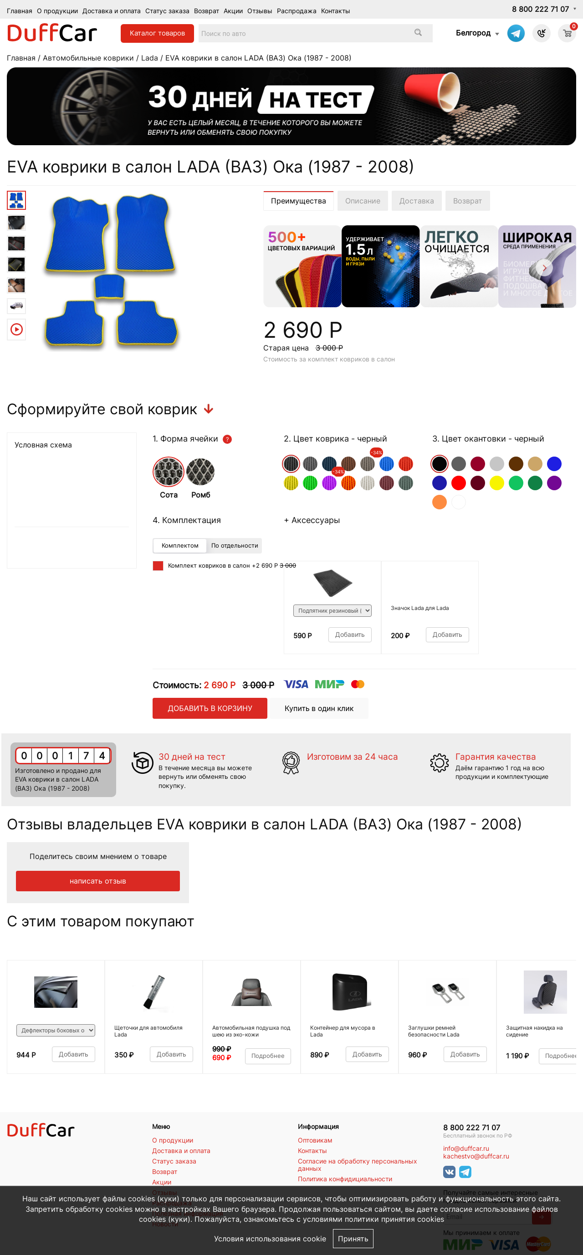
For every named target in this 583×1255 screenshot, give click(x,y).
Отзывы (259, 11)
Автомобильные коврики (88, 57)
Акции (233, 11)
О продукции (57, 11)
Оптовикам (315, 1140)
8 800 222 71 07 (540, 9)
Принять (353, 1238)
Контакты (335, 11)
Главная (19, 11)
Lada (149, 57)
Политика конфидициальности (345, 1179)
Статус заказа (167, 11)
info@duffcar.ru (466, 1148)
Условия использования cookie (270, 1238)
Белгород (473, 32)
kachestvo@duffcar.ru (476, 1156)
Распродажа (297, 11)
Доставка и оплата (111, 11)
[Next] (543, 269)
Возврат (206, 11)
